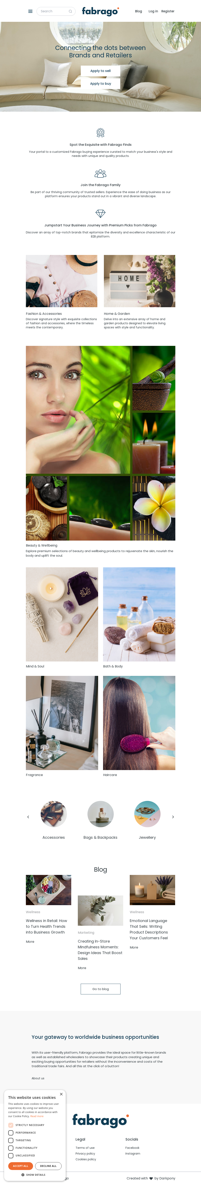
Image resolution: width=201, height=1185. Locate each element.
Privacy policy (85, 1153)
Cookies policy (86, 1159)
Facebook (132, 1148)
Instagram (132, 1153)
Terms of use (85, 1148)
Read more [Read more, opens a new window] (37, 1116)
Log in (153, 11)
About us (38, 1078)
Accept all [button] (20, 1166)
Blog (138, 11)
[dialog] (35, 1135)
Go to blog (100, 989)
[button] (35, 1175)
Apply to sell (100, 70)
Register (168, 11)
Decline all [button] (48, 1166)
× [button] (61, 1094)
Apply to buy (100, 83)
